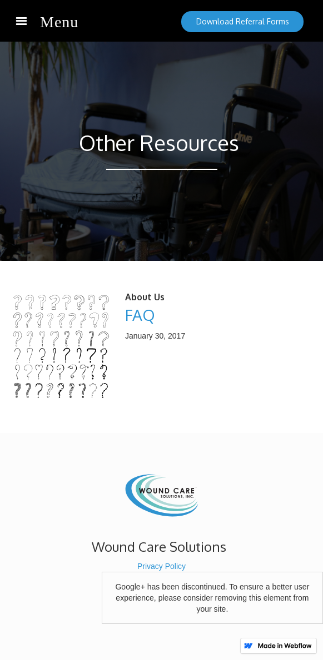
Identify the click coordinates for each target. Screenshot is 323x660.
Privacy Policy (161, 566)
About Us (145, 297)
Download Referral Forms (242, 21)
